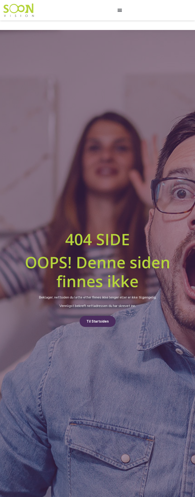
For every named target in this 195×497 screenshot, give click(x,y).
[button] (119, 10)
